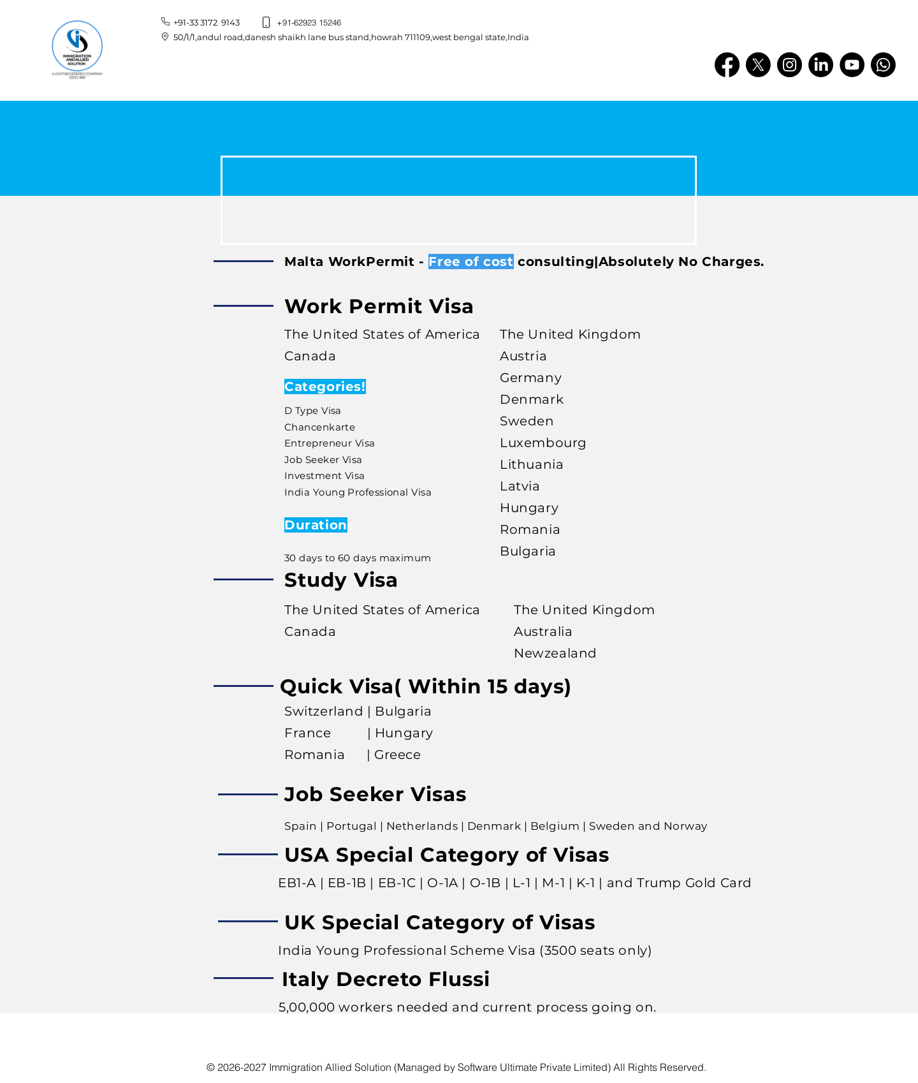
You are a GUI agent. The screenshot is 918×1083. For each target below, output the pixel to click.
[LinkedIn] (820, 64)
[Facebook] (727, 64)
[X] (758, 64)
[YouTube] (852, 64)
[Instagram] (789, 64)
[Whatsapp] (883, 64)
